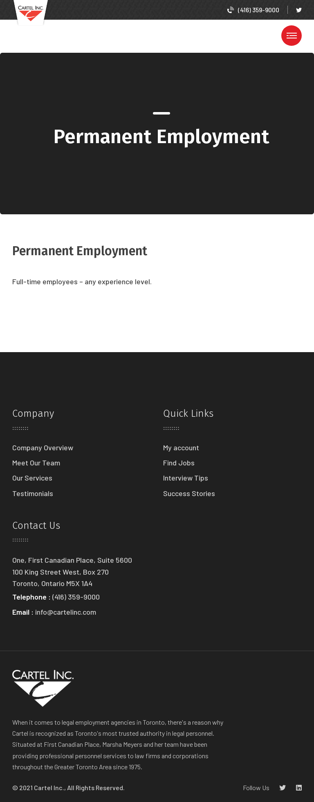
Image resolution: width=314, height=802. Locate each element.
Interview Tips (185, 477)
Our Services (32, 477)
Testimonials (32, 493)
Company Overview (42, 447)
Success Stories (189, 493)
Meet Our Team (36, 462)
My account (181, 447)
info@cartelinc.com (65, 611)
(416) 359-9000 (253, 9)
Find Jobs (179, 462)
